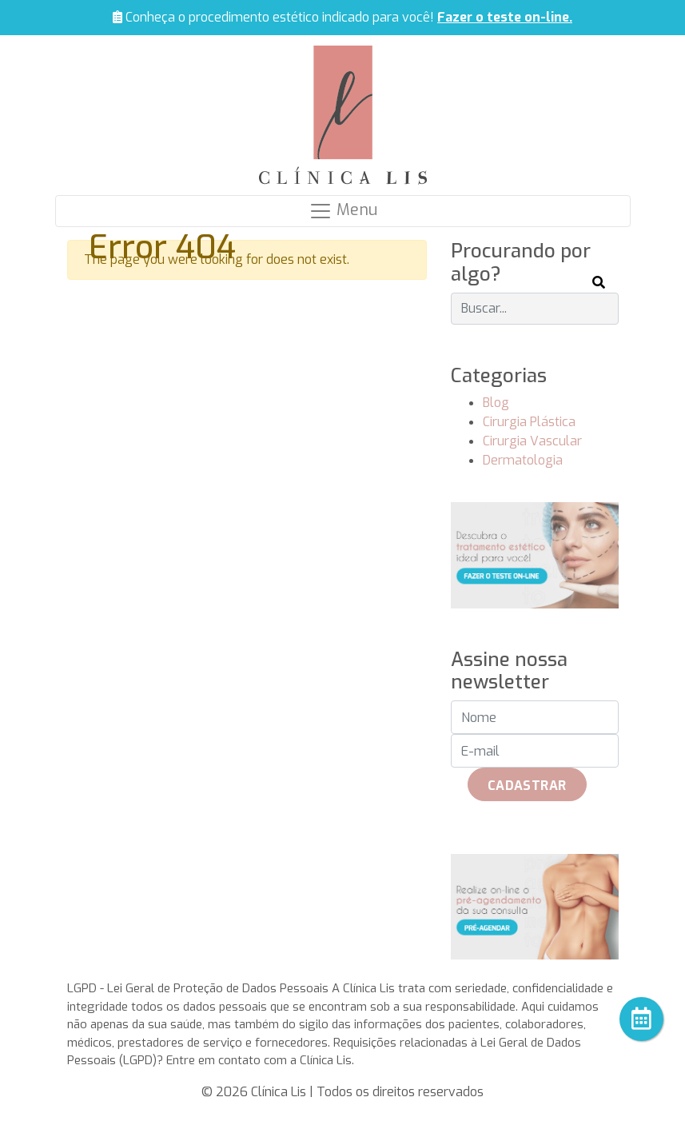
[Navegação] (343, 211)
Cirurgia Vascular (532, 441)
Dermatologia (523, 460)
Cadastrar (527, 785)
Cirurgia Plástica (529, 421)
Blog (496, 402)
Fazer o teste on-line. (504, 17)
